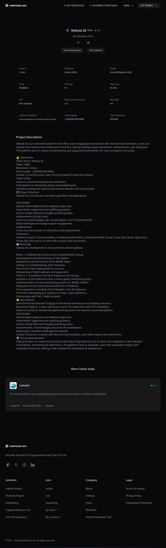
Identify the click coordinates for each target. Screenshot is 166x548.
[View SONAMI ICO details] (155, 406)
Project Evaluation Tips (99, 517)
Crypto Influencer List (18, 510)
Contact (90, 495)
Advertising (12, 502)
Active (49, 488)
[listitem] (83, 394)
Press (89, 502)
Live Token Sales (74, 5)
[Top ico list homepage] (16, 5)
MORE (129, 5)
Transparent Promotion (139, 502)
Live (48, 495)
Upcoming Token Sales (103, 5)
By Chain (52, 510)
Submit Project (14, 488)
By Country (54, 517)
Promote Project (15, 495)
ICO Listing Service (16, 517)
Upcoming (52, 502)
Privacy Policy (133, 495)
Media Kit (91, 510)
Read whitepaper (72, 50)
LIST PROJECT (149, 5)
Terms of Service (135, 488)
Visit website (95, 50)
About (89, 488)
